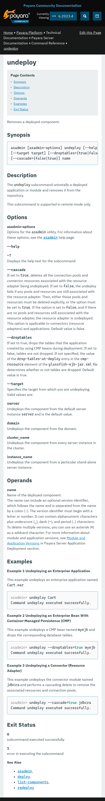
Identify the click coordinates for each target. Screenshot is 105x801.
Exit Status (21, 109)
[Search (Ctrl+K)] (84, 16)
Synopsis (20, 82)
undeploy (11, 48)
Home (8, 32)
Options (19, 93)
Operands (20, 98)
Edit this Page (90, 32)
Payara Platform (29, 32)
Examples (20, 104)
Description (22, 87)
